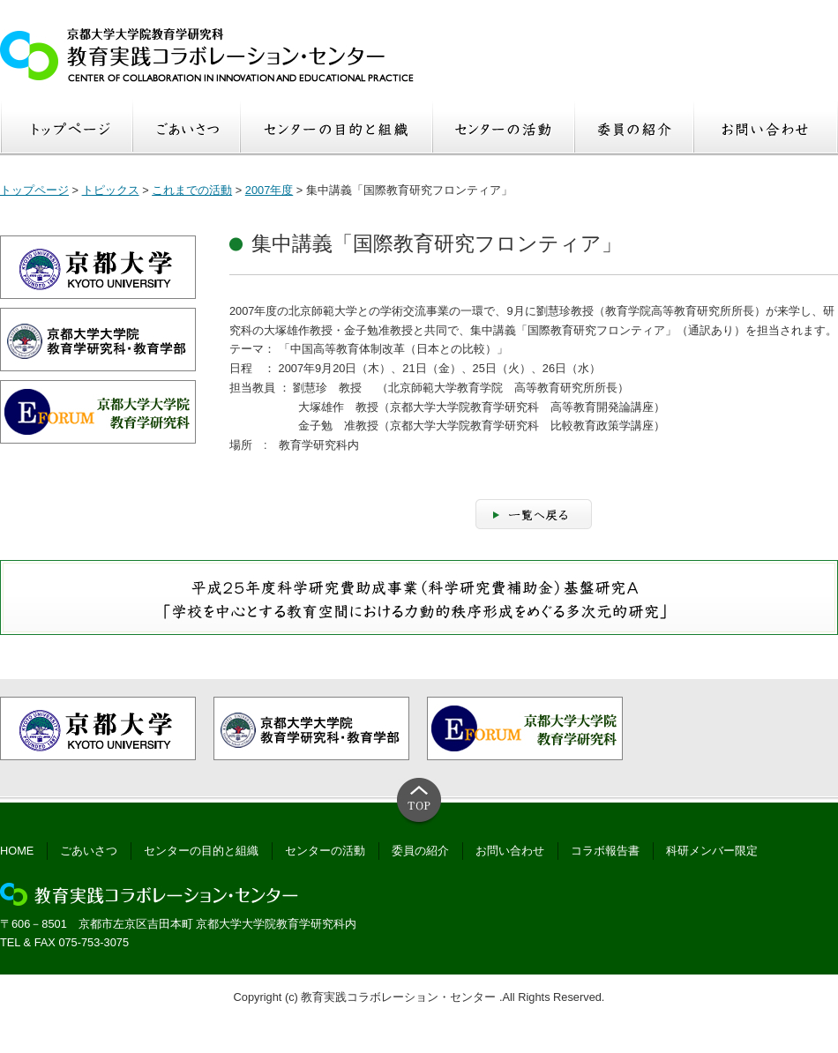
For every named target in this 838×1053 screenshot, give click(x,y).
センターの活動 (325, 850)
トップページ (34, 190)
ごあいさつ (88, 850)
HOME (17, 850)
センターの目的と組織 (201, 850)
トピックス (110, 190)
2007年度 (269, 190)
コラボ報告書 (605, 850)
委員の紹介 (420, 850)
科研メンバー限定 (712, 850)
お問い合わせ (509, 850)
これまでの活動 (192, 190)
